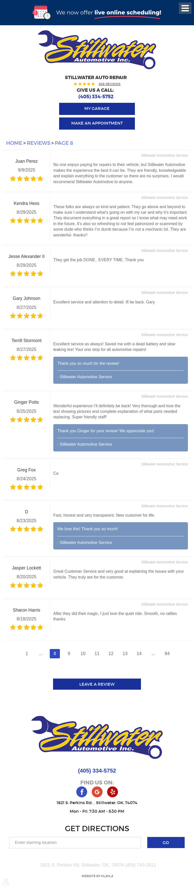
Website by (97, 876)
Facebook (81, 791)
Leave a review (97, 684)
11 (97, 653)
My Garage (97, 108)
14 (139, 653)
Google (97, 791)
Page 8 (64, 143)
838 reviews (109, 84)
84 (167, 653)
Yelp (112, 791)
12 (111, 653)
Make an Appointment (97, 123)
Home (14, 143)
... (41, 653)
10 (83, 653)
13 (125, 653)
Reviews (38, 143)
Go (166, 842)
